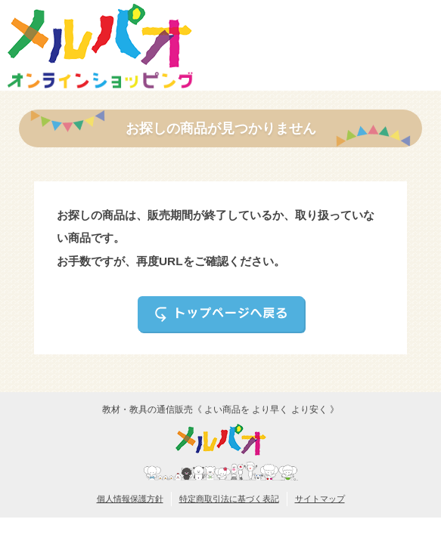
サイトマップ (320, 498)
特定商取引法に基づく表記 (229, 498)
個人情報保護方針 (130, 498)
